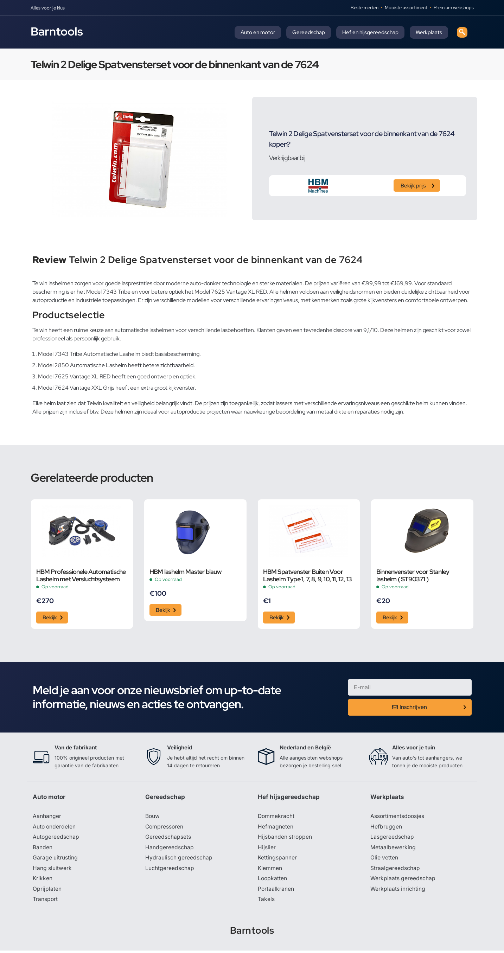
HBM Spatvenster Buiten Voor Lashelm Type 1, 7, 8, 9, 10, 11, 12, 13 (307, 575)
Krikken (43, 880)
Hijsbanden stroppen (285, 838)
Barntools (57, 31)
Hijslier (267, 848)
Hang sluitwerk (52, 870)
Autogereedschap (56, 838)
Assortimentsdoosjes (397, 817)
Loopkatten (273, 880)
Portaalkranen (276, 891)
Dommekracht (276, 817)
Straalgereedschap (395, 870)
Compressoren (164, 827)
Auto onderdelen (55, 827)
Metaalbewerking (393, 848)
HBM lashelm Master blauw (185, 571)
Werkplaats (429, 32)
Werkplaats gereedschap (403, 880)
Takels (266, 901)
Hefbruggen (386, 827)
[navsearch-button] (462, 32)
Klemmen (270, 870)
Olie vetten (384, 859)
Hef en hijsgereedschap (370, 32)
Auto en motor (258, 32)
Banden (42, 848)
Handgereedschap (169, 848)
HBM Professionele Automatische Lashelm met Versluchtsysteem (81, 575)
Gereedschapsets (168, 838)
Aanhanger (47, 817)
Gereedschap (308, 32)
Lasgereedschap (392, 838)
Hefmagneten (275, 827)
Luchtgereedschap (169, 870)
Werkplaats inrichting (398, 891)
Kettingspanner (277, 859)
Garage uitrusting (55, 859)
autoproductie (188, 411)
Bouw (152, 817)
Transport (45, 901)
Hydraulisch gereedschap (179, 859)
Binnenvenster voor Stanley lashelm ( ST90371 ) (412, 575)
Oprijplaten (47, 891)
